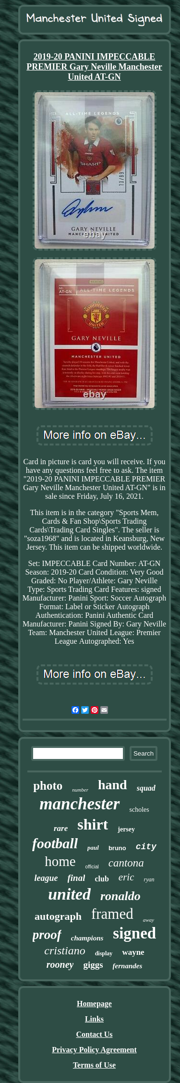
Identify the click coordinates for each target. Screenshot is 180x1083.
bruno (117, 848)
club (101, 879)
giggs (93, 965)
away (148, 920)
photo (47, 785)
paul (93, 847)
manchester (79, 803)
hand (112, 784)
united (69, 894)
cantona (126, 863)
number (80, 790)
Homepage (94, 1003)
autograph (58, 916)
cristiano (64, 950)
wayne (133, 952)
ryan (149, 879)
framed (112, 913)
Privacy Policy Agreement (94, 1050)
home (60, 861)
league (46, 878)
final (76, 878)
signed (134, 933)
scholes (139, 809)
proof (47, 934)
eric (126, 877)
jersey (126, 829)
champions (87, 938)
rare (61, 828)
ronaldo (120, 896)
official (92, 866)
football (55, 843)
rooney (60, 964)
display (104, 953)
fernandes (128, 966)
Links (94, 1019)
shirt (92, 824)
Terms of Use (94, 1065)
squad (146, 788)
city (146, 847)
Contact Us (94, 1034)
